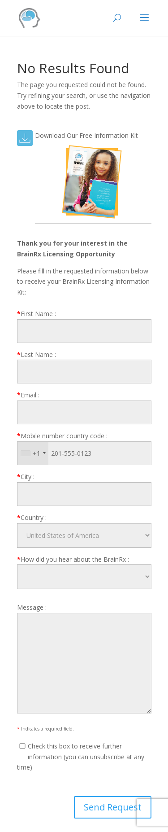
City (25, 476)
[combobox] (32, 453)
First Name (36, 313)
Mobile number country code (62, 435)
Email (28, 395)
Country (32, 517)
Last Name (36, 354)
